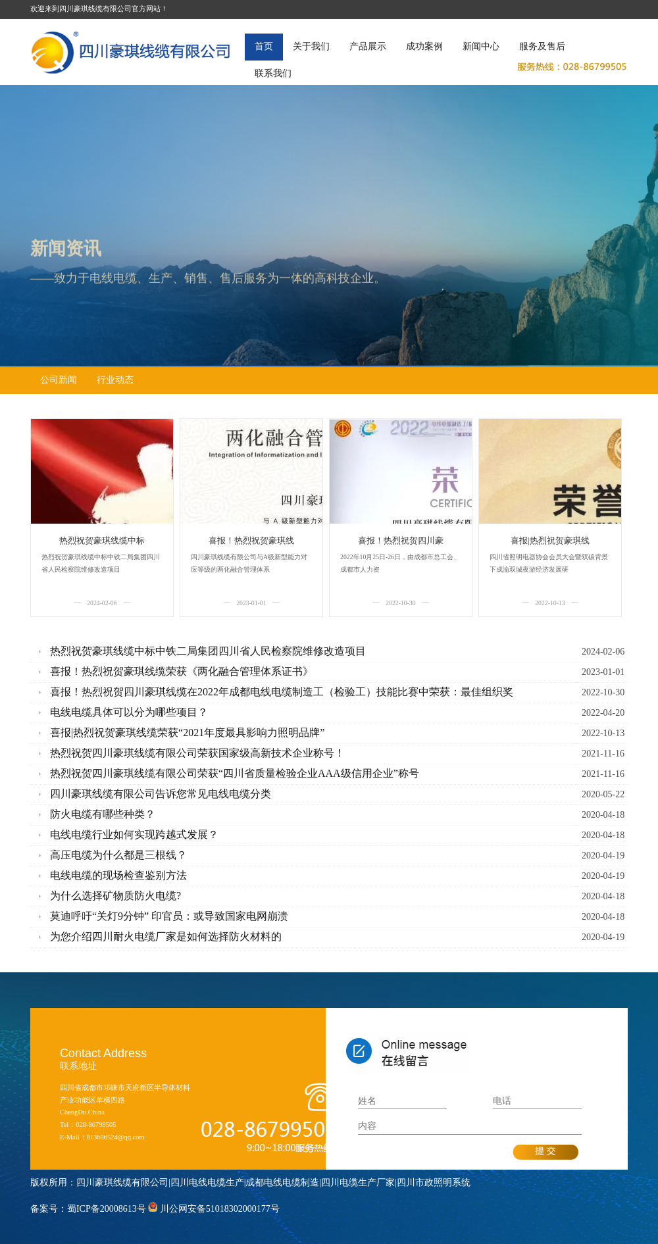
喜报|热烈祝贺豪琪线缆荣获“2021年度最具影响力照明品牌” (187, 732)
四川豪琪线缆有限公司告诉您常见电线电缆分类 (160, 793)
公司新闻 (58, 380)
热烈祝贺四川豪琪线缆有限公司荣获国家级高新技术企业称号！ (197, 753)
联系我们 (273, 73)
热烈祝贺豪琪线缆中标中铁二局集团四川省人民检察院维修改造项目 (208, 651)
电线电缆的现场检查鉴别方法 (118, 875)
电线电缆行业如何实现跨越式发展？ (134, 834)
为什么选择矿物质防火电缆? (115, 895)
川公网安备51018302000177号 (220, 1209)
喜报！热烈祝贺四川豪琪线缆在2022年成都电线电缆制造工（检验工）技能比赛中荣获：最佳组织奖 (281, 691)
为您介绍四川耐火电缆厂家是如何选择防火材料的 (166, 936)
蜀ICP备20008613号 (106, 1209)
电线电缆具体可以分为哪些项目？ (129, 712)
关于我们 (311, 46)
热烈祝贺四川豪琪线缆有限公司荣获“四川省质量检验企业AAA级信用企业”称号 (234, 773)
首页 (264, 46)
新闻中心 (481, 46)
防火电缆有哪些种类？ (102, 814)
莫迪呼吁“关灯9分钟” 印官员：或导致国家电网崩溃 (169, 916)
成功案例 (424, 46)
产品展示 (367, 46)
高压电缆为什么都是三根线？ (118, 854)
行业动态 (115, 380)
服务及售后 (542, 46)
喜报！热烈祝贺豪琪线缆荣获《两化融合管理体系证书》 (181, 671)
